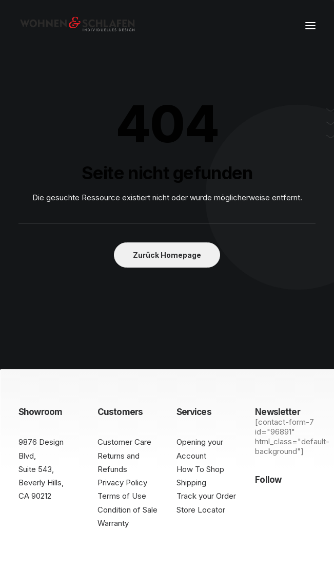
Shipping (191, 482)
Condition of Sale (127, 510)
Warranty (113, 523)
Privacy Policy (122, 482)
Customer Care (124, 442)
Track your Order (206, 496)
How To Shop (200, 469)
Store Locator (200, 510)
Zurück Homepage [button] (167, 255)
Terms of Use (121, 496)
